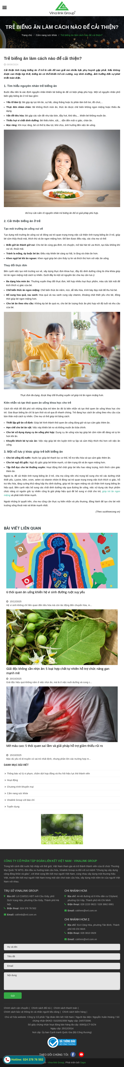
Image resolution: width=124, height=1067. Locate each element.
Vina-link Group (56, 1062)
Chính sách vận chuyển (17, 1008)
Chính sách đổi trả (41, 1008)
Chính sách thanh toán (66, 1008)
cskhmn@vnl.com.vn (86, 910)
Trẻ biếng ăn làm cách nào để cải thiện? (43, 58)
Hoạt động (11, 780)
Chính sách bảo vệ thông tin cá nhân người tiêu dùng (32, 1012)
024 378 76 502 (28, 908)
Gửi (13, 995)
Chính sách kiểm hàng (74, 1012)
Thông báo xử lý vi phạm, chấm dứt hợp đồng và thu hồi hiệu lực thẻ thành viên (47, 773)
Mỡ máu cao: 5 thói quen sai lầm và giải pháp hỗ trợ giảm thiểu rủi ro (54, 746)
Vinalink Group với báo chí (19, 800)
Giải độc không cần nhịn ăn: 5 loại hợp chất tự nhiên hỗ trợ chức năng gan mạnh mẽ (57, 671)
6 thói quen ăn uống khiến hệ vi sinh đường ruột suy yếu (45, 592)
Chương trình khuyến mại (19, 787)
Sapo (83, 1062)
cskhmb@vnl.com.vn (25, 914)
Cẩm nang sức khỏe (16, 793)
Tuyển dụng (11, 806)
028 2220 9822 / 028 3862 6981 (97, 904)
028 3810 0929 (88, 933)
